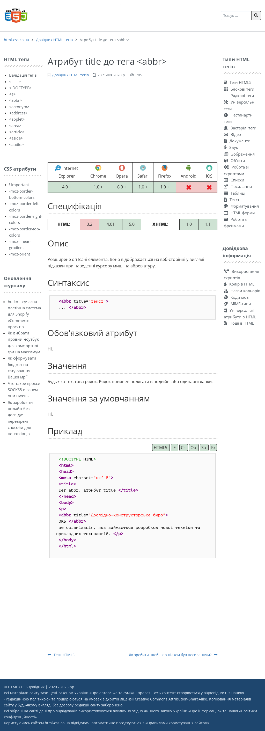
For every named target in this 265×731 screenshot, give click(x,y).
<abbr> (15, 100)
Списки (234, 179)
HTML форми (239, 212)
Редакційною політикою (27, 699)
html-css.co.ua (16, 39)
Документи (237, 140)
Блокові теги (239, 89)
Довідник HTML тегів (54, 39)
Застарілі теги (240, 127)
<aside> (16, 138)
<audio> (16, 144)
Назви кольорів (242, 290)
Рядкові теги (239, 95)
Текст (231, 199)
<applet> (17, 119)
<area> (15, 125)
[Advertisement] (132, 119)
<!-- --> (15, 81)
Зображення (239, 154)
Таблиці (234, 193)
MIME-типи (237, 303)
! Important (19, 184)
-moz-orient (19, 254)
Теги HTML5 (61, 654)
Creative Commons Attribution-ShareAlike (171, 699)
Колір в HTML (239, 284)
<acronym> (19, 106)
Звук (231, 147)
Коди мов (236, 297)
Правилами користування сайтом (177, 722)
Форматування (241, 206)
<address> (18, 112)
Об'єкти (234, 160)
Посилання (238, 186)
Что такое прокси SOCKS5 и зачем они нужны (24, 390)
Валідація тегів (23, 75)
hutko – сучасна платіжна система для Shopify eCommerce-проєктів (24, 314)
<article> (17, 131)
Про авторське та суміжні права (120, 692)
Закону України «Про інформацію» (191, 710)
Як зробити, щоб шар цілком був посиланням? (173, 654)
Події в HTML (239, 323)
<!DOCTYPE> (20, 87)
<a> (12, 94)
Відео (232, 134)
